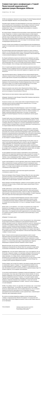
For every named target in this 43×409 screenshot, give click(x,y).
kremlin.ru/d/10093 (26, 309)
